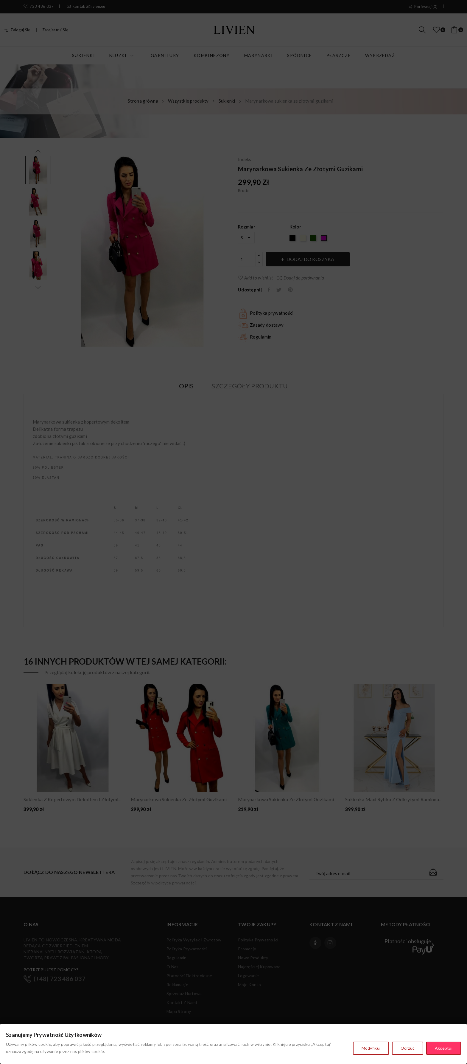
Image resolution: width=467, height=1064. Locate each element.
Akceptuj (443, 1048)
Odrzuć (407, 1048)
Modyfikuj (370, 1048)
